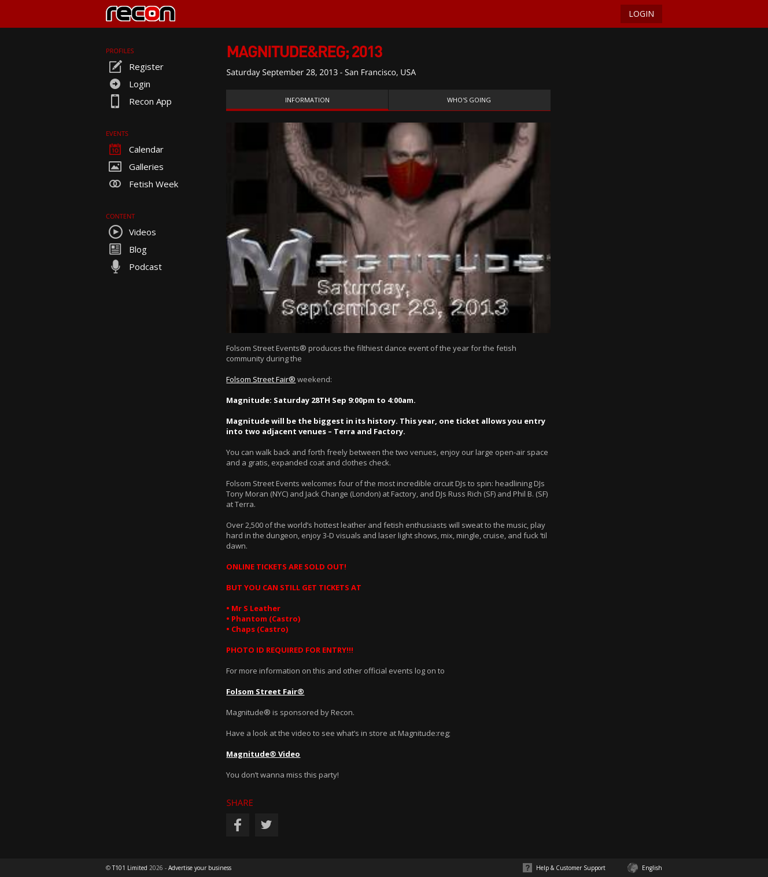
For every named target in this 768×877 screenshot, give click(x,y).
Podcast (134, 266)
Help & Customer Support (570, 868)
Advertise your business (199, 868)
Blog (126, 249)
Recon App (139, 101)
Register (135, 66)
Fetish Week (142, 184)
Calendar (135, 149)
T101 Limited (129, 868)
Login (128, 83)
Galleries (135, 166)
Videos (131, 231)
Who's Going (469, 99)
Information (307, 99)
